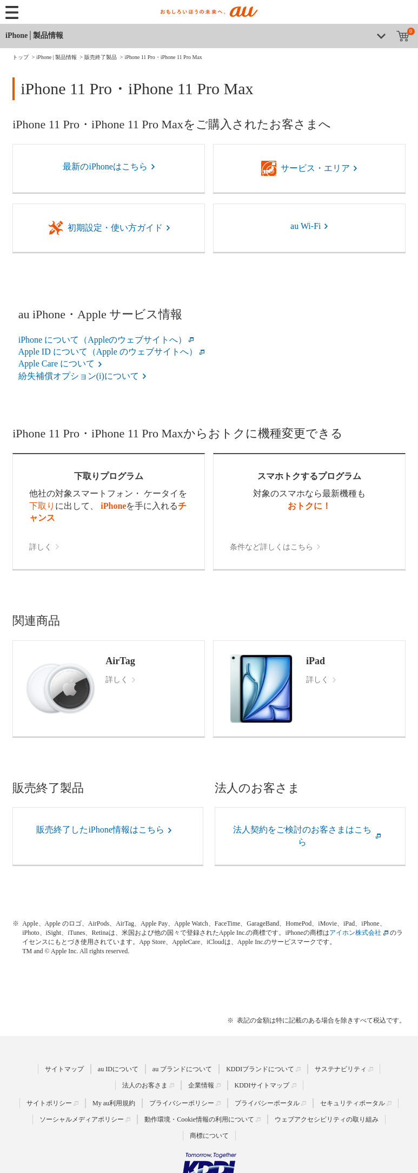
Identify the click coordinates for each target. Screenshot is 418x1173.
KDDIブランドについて (260, 1069)
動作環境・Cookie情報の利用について (199, 1119)
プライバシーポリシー (181, 1103)
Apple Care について (56, 363)
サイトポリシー (49, 1103)
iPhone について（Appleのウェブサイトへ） (102, 339)
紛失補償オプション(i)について (78, 376)
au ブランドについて (182, 1069)
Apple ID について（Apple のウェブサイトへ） (107, 351)
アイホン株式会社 (355, 932)
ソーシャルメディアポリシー (81, 1119)
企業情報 (201, 1085)
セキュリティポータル (352, 1103)
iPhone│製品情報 (34, 35)
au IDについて (118, 1069)
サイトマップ (64, 1069)
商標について (209, 1135)
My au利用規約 (113, 1103)
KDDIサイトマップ (262, 1085)
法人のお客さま (145, 1085)
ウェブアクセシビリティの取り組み (327, 1119)
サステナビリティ (341, 1069)
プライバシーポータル (267, 1103)
